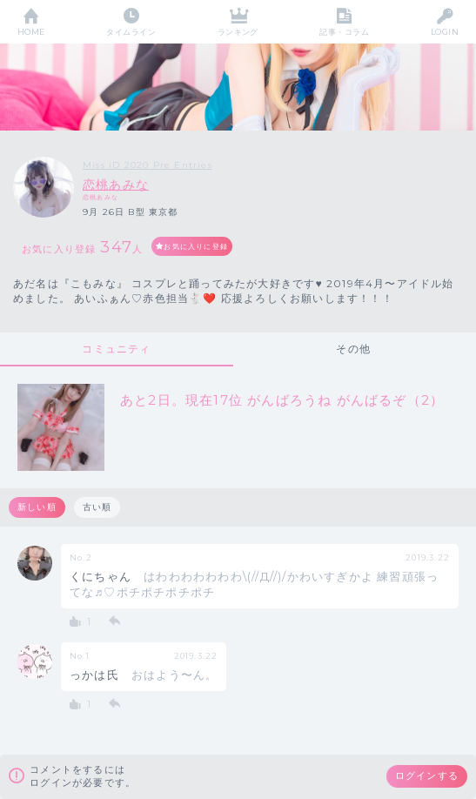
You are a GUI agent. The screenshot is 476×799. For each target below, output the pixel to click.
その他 (353, 348)
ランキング (238, 32)
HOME (31, 32)
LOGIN (445, 32)
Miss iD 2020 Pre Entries (147, 165)
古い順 (97, 507)
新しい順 (37, 507)
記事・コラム (344, 32)
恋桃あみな (116, 184)
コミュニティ (116, 348)
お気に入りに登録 (196, 246)
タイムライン (131, 32)
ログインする (427, 775)
